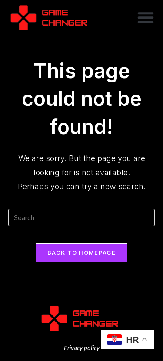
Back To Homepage (81, 252)
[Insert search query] (81, 217)
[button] (146, 17)
